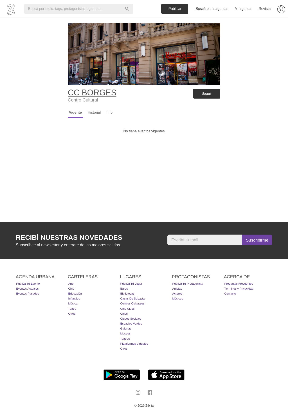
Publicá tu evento (28, 283)
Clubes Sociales (130, 318)
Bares (124, 288)
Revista (265, 9)
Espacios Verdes (131, 323)
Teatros (125, 338)
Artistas (177, 288)
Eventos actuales (27, 288)
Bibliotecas (127, 293)
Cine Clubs (127, 308)
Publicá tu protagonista (187, 283)
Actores (177, 293)
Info (109, 112)
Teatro (72, 308)
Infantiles (74, 298)
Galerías (125, 328)
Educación (75, 293)
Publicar (175, 9)
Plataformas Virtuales (134, 343)
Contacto (230, 293)
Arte (71, 283)
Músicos (177, 298)
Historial (94, 112)
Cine (71, 288)
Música (72, 303)
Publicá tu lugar (131, 283)
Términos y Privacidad (238, 288)
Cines (124, 313)
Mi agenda (243, 9)
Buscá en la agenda (211, 9)
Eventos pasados (27, 293)
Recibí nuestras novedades (69, 237)
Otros (71, 313)
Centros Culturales (132, 303)
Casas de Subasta (132, 298)
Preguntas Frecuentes (238, 283)
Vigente (75, 112)
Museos (125, 333)
